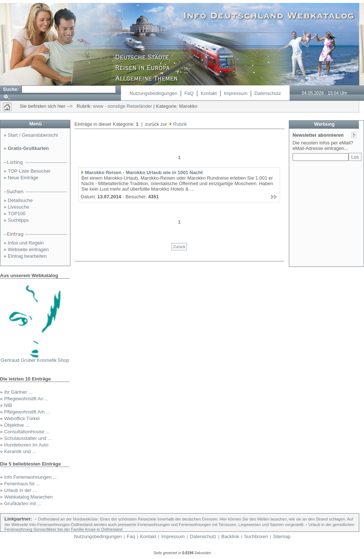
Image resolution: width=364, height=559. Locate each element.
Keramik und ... (20, 451)
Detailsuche (20, 200)
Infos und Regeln (26, 243)
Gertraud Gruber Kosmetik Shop (35, 360)
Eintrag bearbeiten (27, 256)
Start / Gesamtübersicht (33, 135)
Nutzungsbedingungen (153, 93)
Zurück (179, 246)
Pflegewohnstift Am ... (27, 412)
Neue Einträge (23, 177)
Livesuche (18, 207)
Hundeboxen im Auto (26, 445)
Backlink (230, 536)
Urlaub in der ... (20, 490)
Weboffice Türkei (22, 418)
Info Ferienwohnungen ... (30, 477)
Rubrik (179, 124)
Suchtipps (18, 220)
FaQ (189, 93)
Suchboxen (256, 536)
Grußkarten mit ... (22, 503)
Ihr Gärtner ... (18, 392)
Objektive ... (16, 425)
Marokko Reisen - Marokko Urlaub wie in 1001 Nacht (144, 172)
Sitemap (282, 536)
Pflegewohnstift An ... (26, 398)
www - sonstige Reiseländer (122, 106)
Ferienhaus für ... (22, 483)
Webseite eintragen (28, 249)
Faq (131, 536)
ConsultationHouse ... (26, 431)
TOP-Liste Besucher (29, 171)
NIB (8, 405)
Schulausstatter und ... (27, 438)
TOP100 (16, 213)
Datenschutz (267, 93)
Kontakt (209, 93)
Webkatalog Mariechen (28, 497)
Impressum (235, 93)
